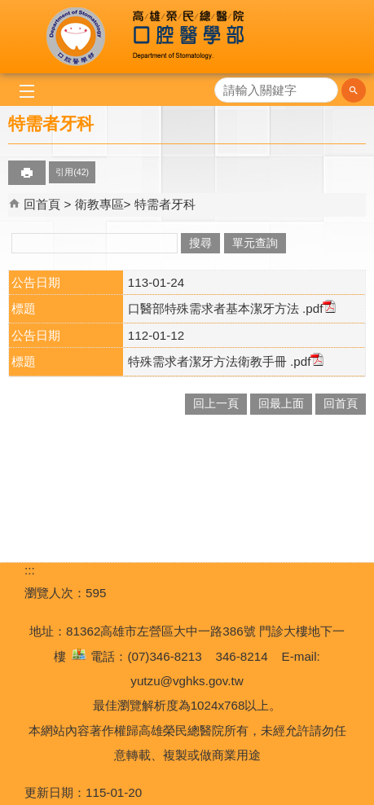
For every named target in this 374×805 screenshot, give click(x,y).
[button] (353, 90)
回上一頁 (216, 404)
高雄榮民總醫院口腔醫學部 (187, 36)
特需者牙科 (165, 204)
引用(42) (72, 172)
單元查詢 (255, 243)
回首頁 (42, 204)
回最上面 (281, 404)
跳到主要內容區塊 (8, 8)
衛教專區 (99, 204)
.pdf (318, 308)
